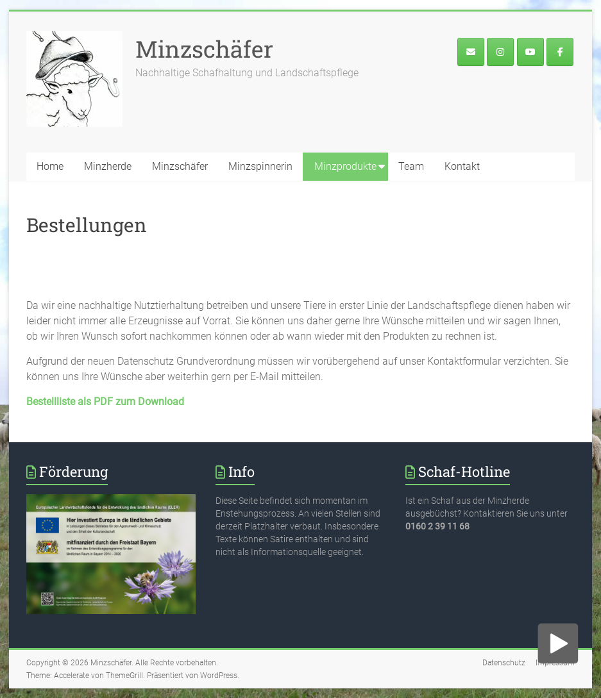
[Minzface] (559, 52)
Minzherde (107, 166)
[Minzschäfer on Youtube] (530, 52)
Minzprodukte (345, 166)
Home (50, 166)
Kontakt (462, 166)
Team (411, 166)
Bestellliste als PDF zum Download (105, 401)
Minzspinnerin (260, 166)
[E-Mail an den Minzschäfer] (470, 52)
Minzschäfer (204, 48)
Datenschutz (503, 662)
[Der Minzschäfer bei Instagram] (500, 52)
